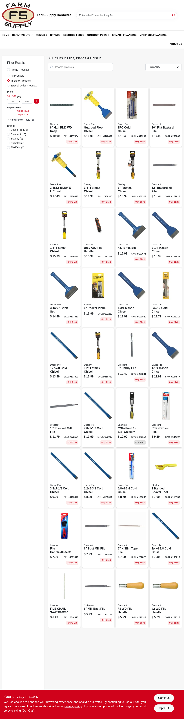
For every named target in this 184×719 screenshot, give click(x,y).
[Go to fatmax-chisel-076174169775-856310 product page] (98, 177)
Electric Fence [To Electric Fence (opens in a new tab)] (73, 35)
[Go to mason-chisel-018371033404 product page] (166, 237)
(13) (18, 134)
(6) (17, 138)
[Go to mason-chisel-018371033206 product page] (166, 357)
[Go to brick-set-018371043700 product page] (132, 237)
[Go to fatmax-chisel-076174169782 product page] (132, 177)
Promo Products (20, 70)
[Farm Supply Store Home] (18, 15)
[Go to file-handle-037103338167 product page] (64, 538)
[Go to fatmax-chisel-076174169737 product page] (64, 237)
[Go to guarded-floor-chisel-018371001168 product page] (98, 117)
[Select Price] (36, 101)
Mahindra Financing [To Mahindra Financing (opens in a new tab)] (153, 35)
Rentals (41, 35)
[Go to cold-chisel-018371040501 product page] (98, 478)
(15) (19, 129)
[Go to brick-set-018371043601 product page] (64, 297)
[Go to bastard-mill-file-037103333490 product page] (64, 417)
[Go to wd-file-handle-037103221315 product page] (132, 598)
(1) (18, 143)
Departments (21, 35)
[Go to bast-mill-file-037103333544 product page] (98, 538)
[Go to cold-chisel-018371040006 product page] (166, 538)
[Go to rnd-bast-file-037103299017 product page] (166, 417)
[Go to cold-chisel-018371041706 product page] (64, 357)
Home (5, 35)
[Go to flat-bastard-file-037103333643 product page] (166, 117)
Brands (55, 35)
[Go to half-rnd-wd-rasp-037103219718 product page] (64, 117)
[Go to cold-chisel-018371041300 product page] (98, 417)
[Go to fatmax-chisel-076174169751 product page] (98, 357)
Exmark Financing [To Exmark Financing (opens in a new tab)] (124, 35)
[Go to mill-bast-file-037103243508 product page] (98, 598)
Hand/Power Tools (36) (22, 119)
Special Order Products (24, 85)
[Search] (173, 15)
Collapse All (23, 111)
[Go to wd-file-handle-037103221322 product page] (166, 598)
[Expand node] (8, 119)
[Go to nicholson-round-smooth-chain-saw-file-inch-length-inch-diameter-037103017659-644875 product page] (64, 598)
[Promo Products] (8, 69)
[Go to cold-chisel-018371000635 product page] (132, 117)
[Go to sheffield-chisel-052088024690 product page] (132, 417)
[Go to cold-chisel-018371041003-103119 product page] (166, 297)
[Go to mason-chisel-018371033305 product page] (132, 297)
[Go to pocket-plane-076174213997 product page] (98, 297)
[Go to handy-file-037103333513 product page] (132, 357)
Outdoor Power (98, 35)
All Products (17, 76)
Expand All (23, 114)
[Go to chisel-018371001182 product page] (64, 177)
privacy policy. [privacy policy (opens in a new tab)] (73, 706)
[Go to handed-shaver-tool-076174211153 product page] (166, 478)
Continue (164, 697)
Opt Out (164, 708)
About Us (176, 44)
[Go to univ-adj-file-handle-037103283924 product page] (98, 237)
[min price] (13, 101)
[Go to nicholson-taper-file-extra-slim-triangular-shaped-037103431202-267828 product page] (132, 538)
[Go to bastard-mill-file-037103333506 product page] (166, 177)
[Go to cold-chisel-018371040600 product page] (132, 478)
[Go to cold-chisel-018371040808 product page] (64, 478)
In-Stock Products (21, 81)
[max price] (26, 101)
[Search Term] (126, 15)
